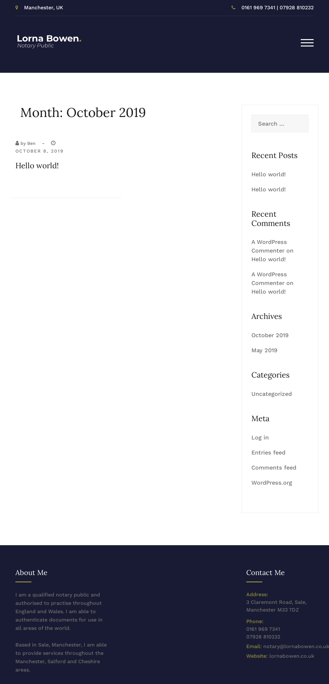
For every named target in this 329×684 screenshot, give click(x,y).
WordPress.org (271, 482)
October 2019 (270, 335)
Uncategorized (271, 393)
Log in (260, 437)
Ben (31, 143)
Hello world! (37, 166)
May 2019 (264, 350)
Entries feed (268, 452)
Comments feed (273, 467)
